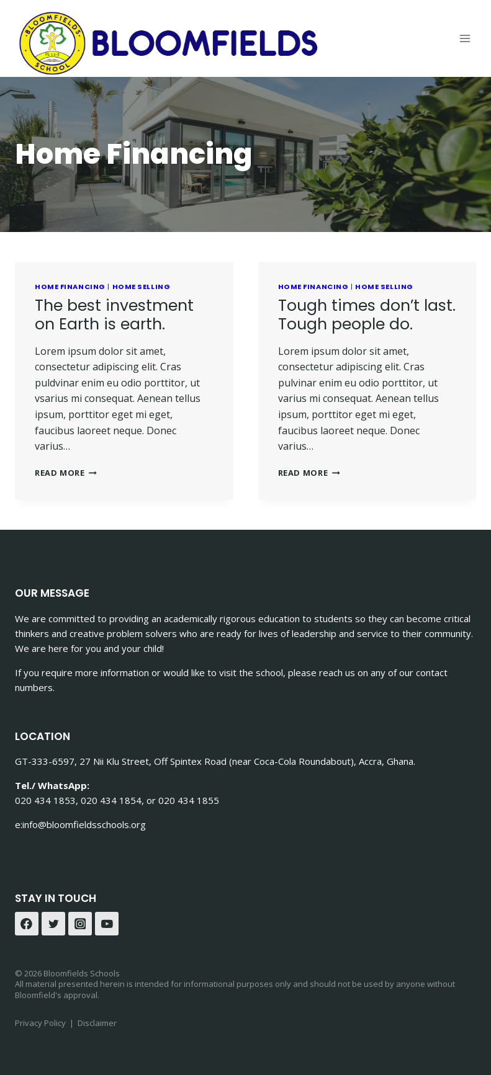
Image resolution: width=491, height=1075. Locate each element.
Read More (66, 472)
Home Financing (70, 287)
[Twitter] (53, 923)
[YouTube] (107, 923)
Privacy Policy (40, 1022)
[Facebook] (26, 923)
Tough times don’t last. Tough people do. (367, 315)
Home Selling (141, 287)
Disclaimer (97, 1022)
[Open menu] (464, 38)
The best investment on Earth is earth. (114, 315)
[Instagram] (80, 923)
